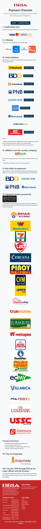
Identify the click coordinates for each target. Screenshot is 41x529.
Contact (23, 507)
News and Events (25, 504)
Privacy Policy (8, 521)
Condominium (25, 502)
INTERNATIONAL (23, 23)
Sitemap (23, 508)
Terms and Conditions (18, 521)
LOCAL (14, 23)
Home (23, 500)
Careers (23, 505)
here (19, 163)
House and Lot (25, 501)
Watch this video (29, 67)
